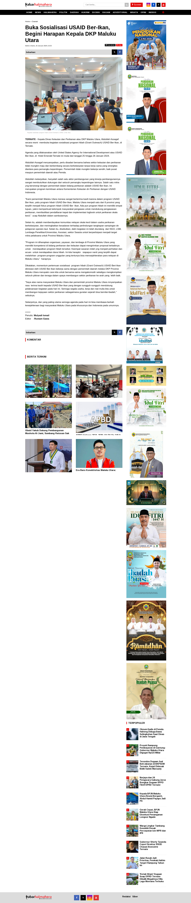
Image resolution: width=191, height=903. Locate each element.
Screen (136, 4)
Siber (135, 896)
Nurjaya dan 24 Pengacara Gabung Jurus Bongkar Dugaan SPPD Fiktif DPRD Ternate (153, 781)
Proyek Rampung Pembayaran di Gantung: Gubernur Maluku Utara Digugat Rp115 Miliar (153, 749)
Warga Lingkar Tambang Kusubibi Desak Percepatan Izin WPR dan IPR (153, 829)
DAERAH (74, 12)
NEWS (38, 12)
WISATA (134, 12)
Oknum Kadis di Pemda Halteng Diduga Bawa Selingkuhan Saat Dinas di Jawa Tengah (152, 733)
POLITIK (63, 12)
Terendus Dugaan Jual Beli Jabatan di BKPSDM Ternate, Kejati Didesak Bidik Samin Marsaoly (152, 765)
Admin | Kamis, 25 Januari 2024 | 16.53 (38, 46)
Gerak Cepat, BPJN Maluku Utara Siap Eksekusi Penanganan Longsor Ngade (151, 813)
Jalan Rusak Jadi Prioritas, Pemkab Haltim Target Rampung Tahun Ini (152, 861)
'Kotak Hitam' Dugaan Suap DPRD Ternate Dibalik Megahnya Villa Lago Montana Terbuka (152, 878)
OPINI (143, 12)
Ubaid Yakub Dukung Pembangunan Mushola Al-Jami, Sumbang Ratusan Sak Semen (47, 433)
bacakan (110, 45)
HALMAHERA (50, 12)
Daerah (35, 21)
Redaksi (126, 896)
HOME (29, 12)
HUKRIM (85, 12)
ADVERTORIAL (120, 12)
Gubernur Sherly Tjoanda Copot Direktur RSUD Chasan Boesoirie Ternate (153, 845)
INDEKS (152, 12)
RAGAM (106, 12)
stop (119, 45)
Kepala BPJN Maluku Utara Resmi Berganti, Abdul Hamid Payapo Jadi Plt (153, 797)
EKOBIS (96, 12)
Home (27, 21)
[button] (163, 11)
